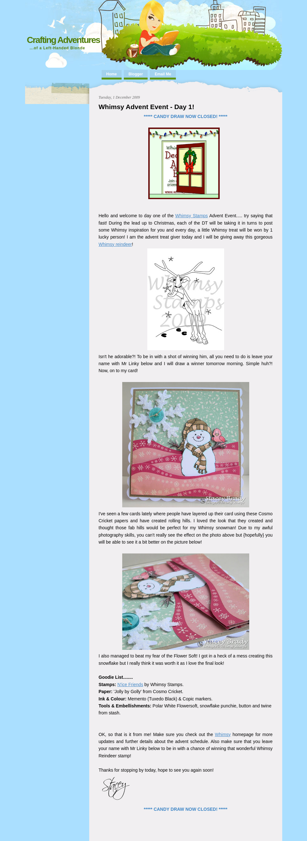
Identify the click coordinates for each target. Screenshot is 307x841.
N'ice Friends (130, 684)
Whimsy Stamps (191, 215)
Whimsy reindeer (115, 244)
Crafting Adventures (63, 40)
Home (111, 74)
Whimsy (223, 734)
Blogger (136, 74)
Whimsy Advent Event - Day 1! (146, 106)
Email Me (163, 74)
